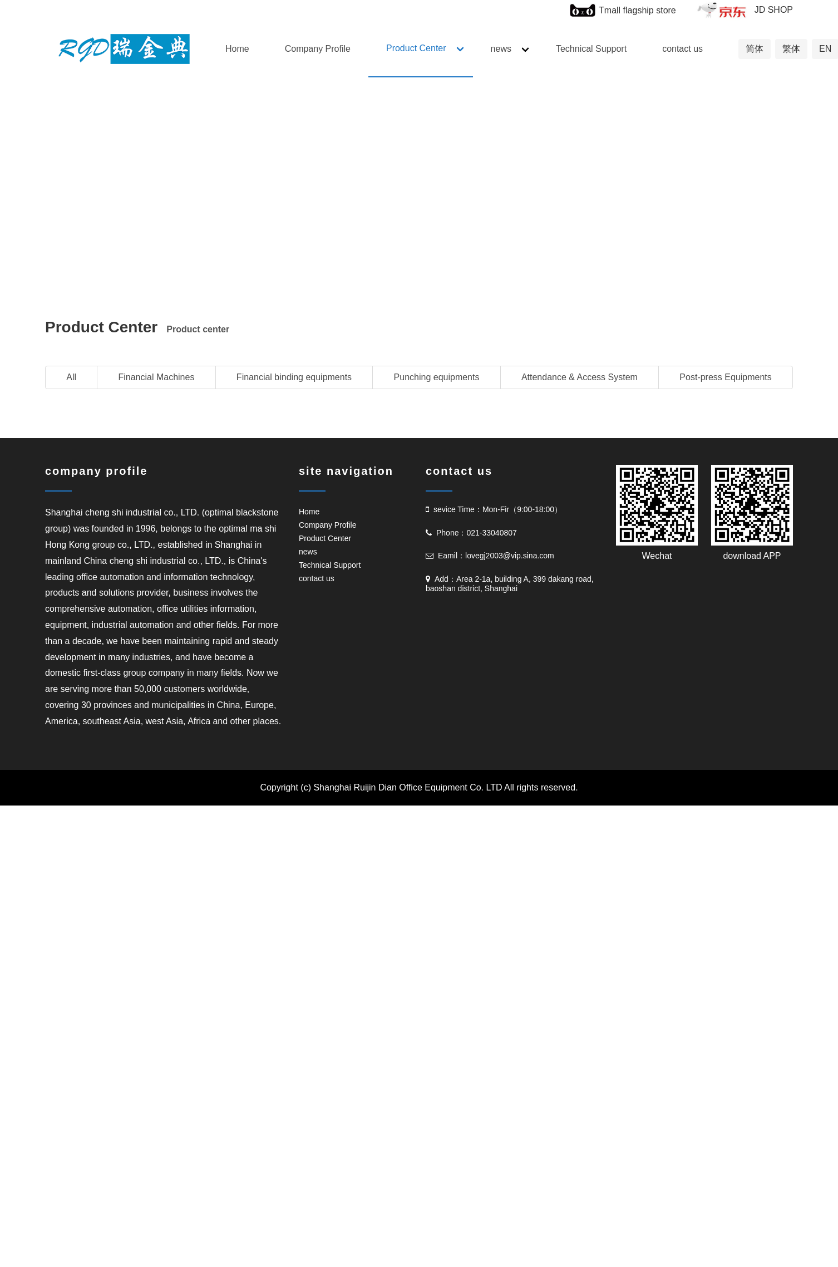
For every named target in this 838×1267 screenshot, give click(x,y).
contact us (682, 48)
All (71, 377)
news (501, 48)
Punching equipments (437, 377)
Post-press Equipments (725, 377)
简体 (754, 48)
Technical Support (591, 48)
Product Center (416, 48)
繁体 (791, 48)
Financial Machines (156, 377)
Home (237, 48)
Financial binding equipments (294, 377)
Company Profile (318, 48)
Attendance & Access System (579, 377)
